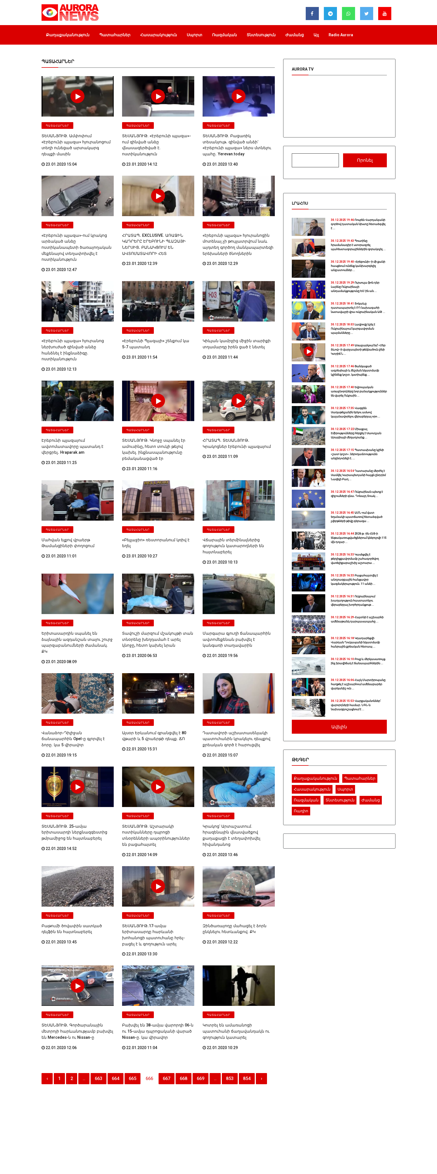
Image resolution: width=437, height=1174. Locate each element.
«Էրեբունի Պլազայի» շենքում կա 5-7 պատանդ (155, 327)
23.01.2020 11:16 (139, 442)
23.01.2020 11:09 (220, 431)
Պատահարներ (114, 35)
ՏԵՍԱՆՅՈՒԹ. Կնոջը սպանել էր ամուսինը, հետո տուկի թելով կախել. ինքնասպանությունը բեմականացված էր (157, 424)
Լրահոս (300, 203)
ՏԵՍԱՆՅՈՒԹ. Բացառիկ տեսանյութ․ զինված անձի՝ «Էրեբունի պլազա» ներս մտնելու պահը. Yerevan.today (237, 141)
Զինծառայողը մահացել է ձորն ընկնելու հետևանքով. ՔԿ (231, 882)
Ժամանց (294, 35)
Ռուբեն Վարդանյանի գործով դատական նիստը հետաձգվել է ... (358, 224)
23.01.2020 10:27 (139, 522)
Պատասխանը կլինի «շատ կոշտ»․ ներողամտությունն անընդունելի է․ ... (357, 454)
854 (247, 1022)
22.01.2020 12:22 (220, 894)
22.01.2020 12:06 (59, 991)
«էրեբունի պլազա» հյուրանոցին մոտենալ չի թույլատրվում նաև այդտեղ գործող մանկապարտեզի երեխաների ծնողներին (235, 235)
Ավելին (339, 726)
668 (183, 1022)
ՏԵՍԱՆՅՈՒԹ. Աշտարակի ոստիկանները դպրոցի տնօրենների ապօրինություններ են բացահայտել (156, 793)
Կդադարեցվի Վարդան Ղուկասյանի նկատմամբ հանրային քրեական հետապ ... (355, 642)
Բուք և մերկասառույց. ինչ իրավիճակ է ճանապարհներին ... (358, 661)
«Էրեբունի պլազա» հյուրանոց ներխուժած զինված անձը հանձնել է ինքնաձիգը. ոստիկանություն (76, 329)
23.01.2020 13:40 (220, 156)
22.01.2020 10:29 (220, 991)
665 (132, 1022)
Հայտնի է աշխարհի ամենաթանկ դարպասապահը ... (357, 619)
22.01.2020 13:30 (139, 900)
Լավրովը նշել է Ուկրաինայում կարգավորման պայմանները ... (353, 328)
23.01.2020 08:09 (59, 625)
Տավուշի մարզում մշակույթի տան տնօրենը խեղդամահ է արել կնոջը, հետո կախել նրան (155, 609)
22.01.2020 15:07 (220, 716)
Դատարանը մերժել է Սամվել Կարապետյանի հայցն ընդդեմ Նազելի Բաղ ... (358, 475)
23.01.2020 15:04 (59, 156)
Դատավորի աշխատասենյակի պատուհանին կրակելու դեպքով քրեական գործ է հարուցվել (233, 701)
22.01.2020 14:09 (139, 808)
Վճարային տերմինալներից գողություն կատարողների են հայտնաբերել (230, 518)
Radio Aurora (341, 35)
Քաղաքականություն (67, 35)
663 (98, 1022)
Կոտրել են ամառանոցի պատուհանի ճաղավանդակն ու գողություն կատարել (238, 976)
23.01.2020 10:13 (220, 533)
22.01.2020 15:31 (139, 711)
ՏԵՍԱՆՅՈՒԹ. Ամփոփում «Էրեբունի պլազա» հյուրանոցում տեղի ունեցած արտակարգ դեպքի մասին (77, 141)
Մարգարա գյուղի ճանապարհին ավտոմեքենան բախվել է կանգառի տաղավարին (236, 609)
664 (115, 1022)
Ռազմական (224, 35)
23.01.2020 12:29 (220, 253)
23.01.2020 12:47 (59, 253)
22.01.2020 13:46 (220, 808)
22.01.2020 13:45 (59, 894)
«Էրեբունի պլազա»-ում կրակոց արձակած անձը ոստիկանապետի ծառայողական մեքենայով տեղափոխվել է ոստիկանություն (74, 235)
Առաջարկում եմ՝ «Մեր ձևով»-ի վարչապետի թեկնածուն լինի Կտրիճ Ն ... (358, 349)
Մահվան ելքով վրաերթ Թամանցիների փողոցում (65, 516)
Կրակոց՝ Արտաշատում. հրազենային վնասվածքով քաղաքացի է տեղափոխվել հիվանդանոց (238, 793)
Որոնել (365, 160)
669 (200, 1022)
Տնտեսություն (261, 35)
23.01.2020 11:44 (220, 339)
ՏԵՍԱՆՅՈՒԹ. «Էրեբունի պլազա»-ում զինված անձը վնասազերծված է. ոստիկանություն (156, 141)
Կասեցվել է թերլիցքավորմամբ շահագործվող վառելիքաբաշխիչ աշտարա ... (355, 558)
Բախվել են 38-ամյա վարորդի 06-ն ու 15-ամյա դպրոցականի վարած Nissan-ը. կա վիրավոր (158, 976)
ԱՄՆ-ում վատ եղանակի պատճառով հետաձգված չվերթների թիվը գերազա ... (356, 517)
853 (230, 1022)
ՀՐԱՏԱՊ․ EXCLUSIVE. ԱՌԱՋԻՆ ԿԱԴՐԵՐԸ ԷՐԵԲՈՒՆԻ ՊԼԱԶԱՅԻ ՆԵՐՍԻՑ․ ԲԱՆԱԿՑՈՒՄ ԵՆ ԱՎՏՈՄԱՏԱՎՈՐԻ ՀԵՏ (151, 235)
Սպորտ (194, 35)
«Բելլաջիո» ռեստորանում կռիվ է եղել (156, 513)
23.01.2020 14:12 (139, 156)
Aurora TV (303, 69)
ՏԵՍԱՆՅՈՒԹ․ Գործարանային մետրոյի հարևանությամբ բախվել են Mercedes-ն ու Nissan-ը (77, 976)
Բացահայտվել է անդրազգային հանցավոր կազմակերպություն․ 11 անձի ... (354, 579)
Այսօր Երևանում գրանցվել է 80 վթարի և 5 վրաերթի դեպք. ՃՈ (151, 699)
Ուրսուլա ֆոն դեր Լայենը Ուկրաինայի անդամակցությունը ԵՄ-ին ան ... (355, 287)
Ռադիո (301, 811)
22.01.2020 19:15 (59, 711)
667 (166, 1022)
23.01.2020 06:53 (139, 625)
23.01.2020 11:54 (139, 339)
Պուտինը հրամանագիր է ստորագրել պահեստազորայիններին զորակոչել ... (358, 245)
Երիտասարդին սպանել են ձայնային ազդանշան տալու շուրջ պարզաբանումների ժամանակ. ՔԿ (76, 609)
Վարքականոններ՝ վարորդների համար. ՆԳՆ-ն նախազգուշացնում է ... (356, 705)
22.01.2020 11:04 (139, 991)
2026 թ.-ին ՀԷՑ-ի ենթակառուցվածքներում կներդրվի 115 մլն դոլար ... (359, 537)
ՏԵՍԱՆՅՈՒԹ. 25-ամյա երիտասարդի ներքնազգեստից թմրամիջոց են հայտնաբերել (76, 793)
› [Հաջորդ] (261, 1022)
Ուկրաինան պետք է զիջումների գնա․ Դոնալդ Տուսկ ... (357, 493)
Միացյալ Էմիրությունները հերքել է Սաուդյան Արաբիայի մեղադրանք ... (356, 433)
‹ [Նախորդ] (47, 1022)
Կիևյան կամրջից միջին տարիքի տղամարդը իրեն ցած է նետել (233, 327)
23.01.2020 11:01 (59, 528)
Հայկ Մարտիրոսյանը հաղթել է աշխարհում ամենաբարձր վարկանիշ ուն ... (358, 684)
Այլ (316, 35)
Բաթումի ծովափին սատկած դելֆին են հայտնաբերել (76, 882)
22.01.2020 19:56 (220, 625)
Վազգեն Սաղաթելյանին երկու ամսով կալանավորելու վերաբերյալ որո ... (355, 412)
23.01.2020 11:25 (59, 436)
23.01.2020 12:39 (139, 253)
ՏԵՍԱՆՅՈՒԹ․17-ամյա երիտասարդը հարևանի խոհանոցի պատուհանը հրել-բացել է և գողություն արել (156, 884)
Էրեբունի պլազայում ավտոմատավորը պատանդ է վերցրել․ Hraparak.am (70, 421)
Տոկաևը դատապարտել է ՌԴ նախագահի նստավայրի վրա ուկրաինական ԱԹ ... (358, 307)
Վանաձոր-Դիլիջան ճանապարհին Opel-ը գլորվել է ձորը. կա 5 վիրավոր (75, 699)
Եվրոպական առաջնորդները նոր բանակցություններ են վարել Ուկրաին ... (359, 391)
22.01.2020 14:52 (59, 808)
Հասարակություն (158, 35)
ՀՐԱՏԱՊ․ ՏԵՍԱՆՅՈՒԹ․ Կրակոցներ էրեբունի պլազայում (235, 419)
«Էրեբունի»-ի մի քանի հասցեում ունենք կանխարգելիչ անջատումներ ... (358, 266)
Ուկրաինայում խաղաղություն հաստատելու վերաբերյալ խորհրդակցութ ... (353, 600)
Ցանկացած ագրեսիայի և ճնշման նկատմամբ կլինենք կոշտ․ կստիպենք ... (355, 370)
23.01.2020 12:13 (59, 345)
